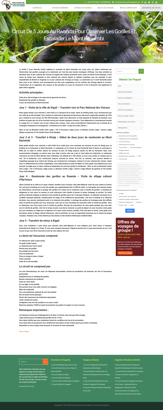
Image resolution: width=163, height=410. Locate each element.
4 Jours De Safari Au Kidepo (60, 374)
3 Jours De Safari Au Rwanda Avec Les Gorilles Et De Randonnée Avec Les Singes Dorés (96, 375)
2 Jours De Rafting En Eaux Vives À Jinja (64, 365)
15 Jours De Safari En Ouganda (61, 384)
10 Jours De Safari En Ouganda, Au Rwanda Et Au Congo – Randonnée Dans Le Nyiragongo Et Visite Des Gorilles (129, 384)
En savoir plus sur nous (26, 386)
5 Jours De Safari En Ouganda (60, 378)
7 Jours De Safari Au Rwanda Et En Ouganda (65, 381)
